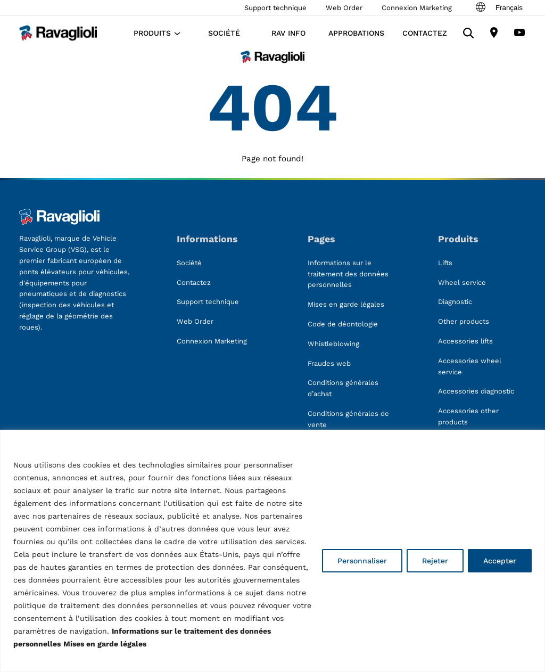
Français (498, 7)
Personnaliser (362, 560)
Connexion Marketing (417, 8)
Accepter (499, 560)
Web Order (344, 8)
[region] (272, 551)
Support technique (275, 8)
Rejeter (435, 560)
